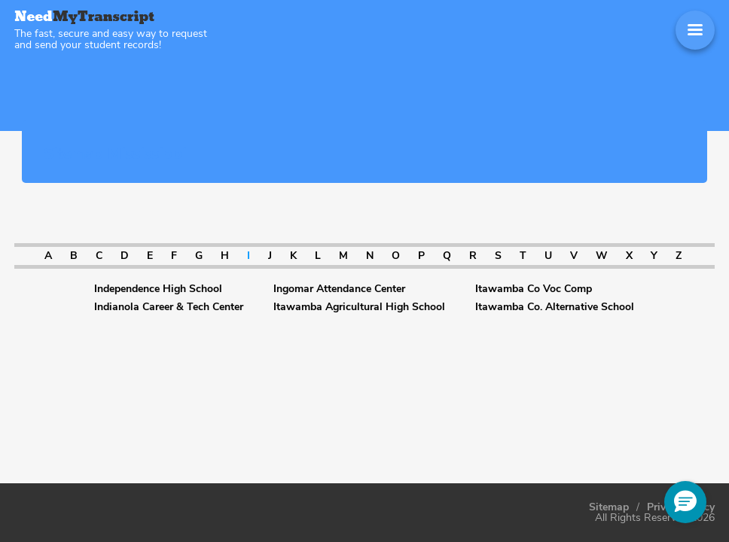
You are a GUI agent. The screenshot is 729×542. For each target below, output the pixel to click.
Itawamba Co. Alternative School (554, 307)
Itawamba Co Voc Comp (533, 289)
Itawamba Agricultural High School (359, 307)
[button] (685, 502)
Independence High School (158, 289)
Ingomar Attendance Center (339, 289)
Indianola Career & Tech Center (168, 307)
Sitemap (609, 507)
